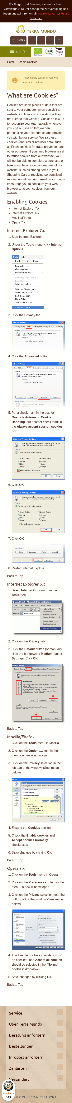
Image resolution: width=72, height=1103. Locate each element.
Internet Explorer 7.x (25, 208)
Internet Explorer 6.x (25, 213)
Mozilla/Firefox (21, 217)
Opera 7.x (18, 222)
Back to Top (15, 576)
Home (11, 61)
